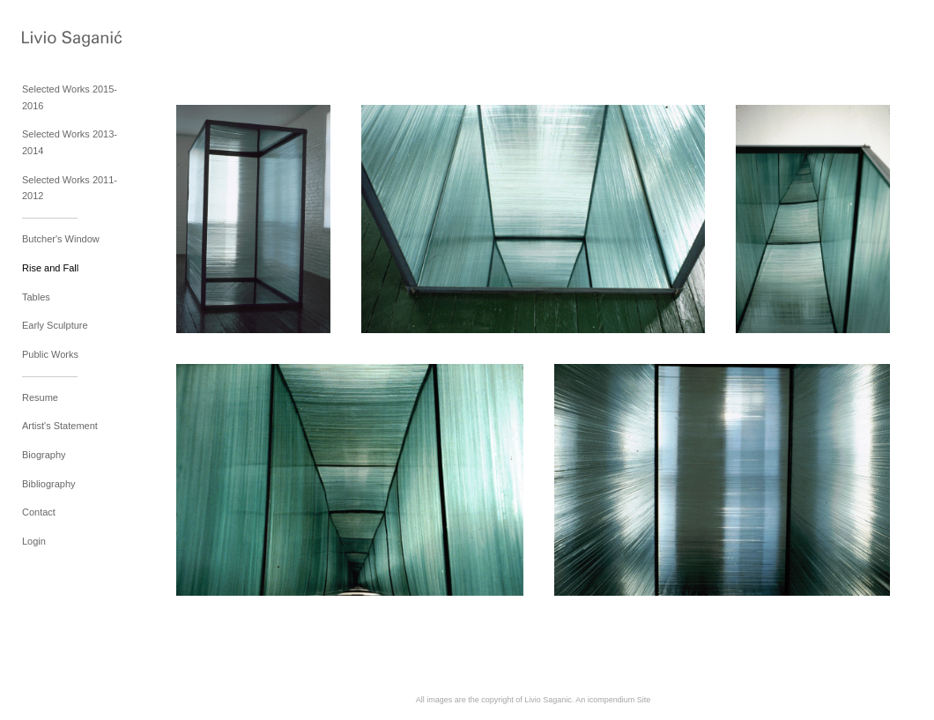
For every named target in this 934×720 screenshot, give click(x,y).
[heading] (66, 40)
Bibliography (49, 484)
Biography (44, 454)
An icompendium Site (612, 699)
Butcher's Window (61, 239)
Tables (36, 297)
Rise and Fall (50, 268)
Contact (39, 512)
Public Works (50, 354)
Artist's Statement (60, 425)
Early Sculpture (55, 325)
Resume (40, 397)
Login (34, 541)
